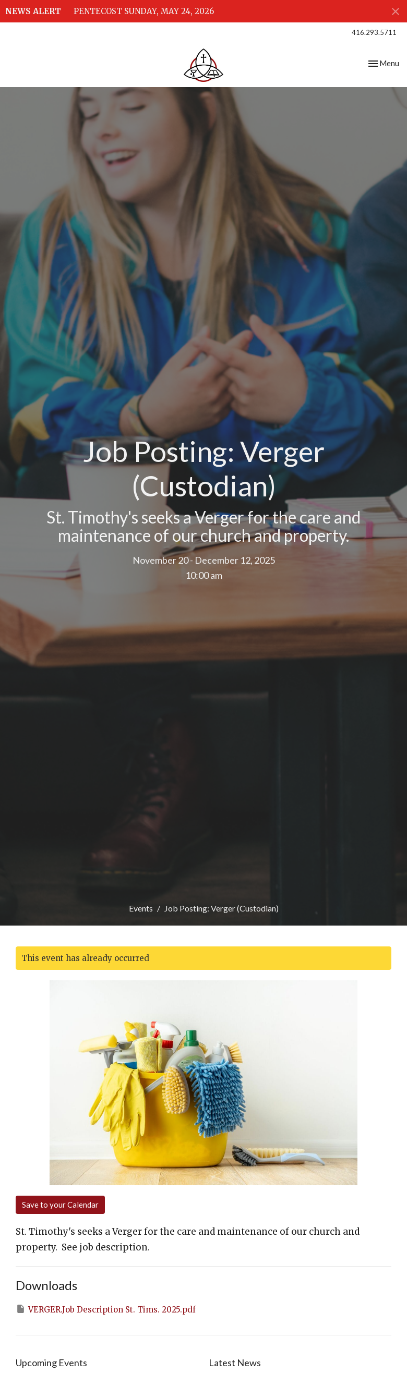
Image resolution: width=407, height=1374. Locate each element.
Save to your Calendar (60, 1204)
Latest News (235, 1362)
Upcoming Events (51, 1362)
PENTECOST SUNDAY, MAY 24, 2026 (144, 11)
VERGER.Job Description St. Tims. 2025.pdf (106, 1309)
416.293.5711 (374, 32)
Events (141, 908)
